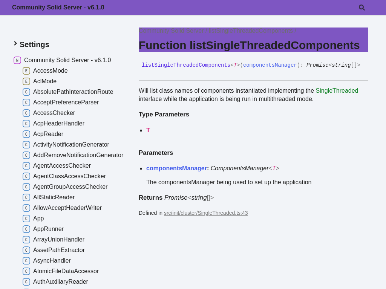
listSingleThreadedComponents (251, 31)
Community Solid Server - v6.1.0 (58, 7)
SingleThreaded (337, 90)
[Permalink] (147, 71)
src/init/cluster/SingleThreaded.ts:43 (206, 213)
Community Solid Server (171, 31)
